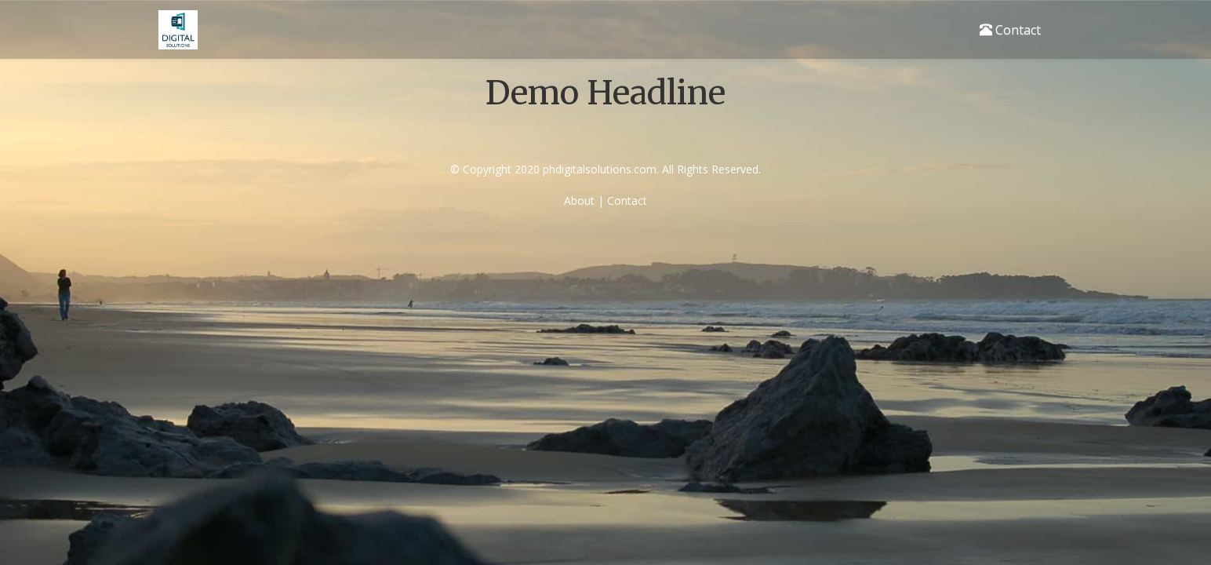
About (579, 200)
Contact (1010, 29)
